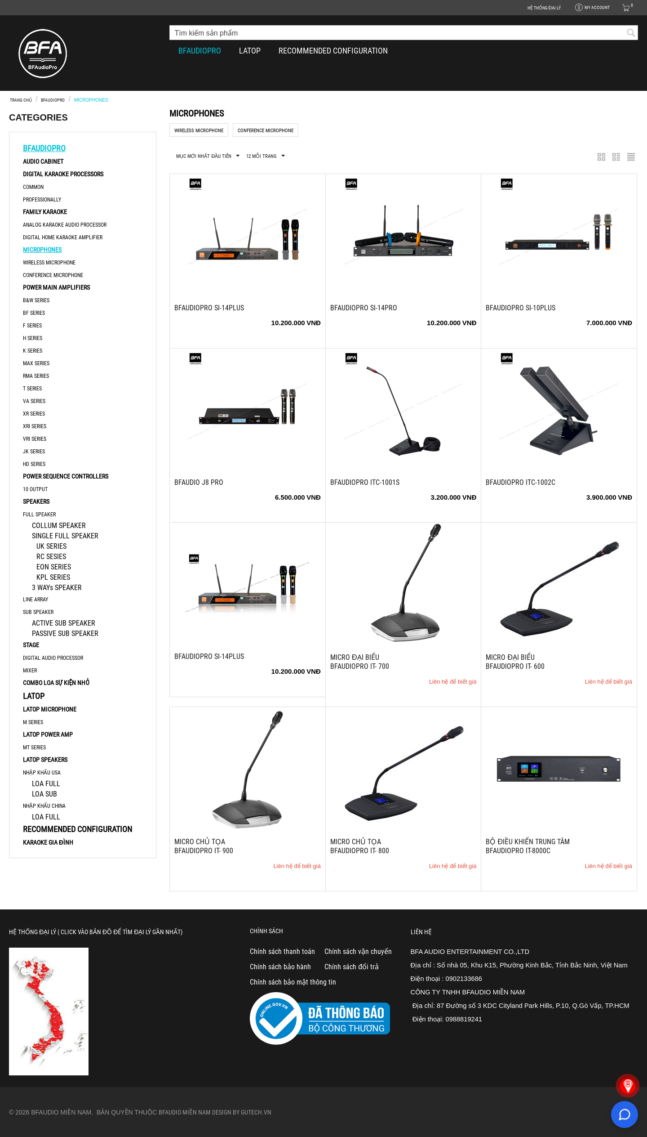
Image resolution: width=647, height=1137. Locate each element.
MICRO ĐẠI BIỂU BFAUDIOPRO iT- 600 (515, 662)
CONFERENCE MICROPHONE (53, 275)
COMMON (33, 187)
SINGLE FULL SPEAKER (65, 536)
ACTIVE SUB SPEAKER (63, 623)
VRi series (34, 439)
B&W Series (36, 300)
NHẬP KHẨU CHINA (44, 806)
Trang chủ (21, 100)
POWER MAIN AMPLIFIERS (56, 287)
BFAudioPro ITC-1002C (520, 482)
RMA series (36, 376)
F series (32, 325)
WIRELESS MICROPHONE (49, 263)
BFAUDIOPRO (199, 50)
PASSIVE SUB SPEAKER (65, 633)
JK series (34, 451)
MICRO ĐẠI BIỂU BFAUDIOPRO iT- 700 (359, 662)
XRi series (34, 426)
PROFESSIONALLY (42, 200)
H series (32, 338)
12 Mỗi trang (265, 156)
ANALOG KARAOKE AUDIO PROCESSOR (64, 225)
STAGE (31, 645)
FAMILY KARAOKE (45, 211)
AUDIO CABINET (43, 161)
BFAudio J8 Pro (198, 482)
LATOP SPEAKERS (45, 759)
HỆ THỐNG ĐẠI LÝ (544, 7)
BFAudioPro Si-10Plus (520, 308)
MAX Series (36, 363)
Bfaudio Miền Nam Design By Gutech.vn (215, 1112)
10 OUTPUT (35, 489)
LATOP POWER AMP (48, 734)
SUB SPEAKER (38, 612)
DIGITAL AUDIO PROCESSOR (53, 658)
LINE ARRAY (35, 599)
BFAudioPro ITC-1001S (364, 482)
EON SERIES (53, 567)
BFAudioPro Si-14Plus (209, 308)
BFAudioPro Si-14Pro (363, 308)
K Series (32, 351)
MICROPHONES (42, 249)
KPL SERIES (53, 577)
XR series (34, 414)
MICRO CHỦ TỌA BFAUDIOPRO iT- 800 (359, 846)
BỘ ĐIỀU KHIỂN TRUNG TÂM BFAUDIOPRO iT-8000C (528, 846)
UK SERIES (51, 546)
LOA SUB (44, 794)
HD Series (34, 464)
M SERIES (33, 722)
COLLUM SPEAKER (59, 525)
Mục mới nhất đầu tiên (207, 156)
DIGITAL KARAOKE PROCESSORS (63, 174)
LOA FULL (46, 783)
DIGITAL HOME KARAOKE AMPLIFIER (62, 237)
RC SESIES (51, 556)
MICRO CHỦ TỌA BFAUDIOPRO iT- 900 (203, 846)
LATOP (250, 50)
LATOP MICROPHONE (49, 709)
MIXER (30, 670)
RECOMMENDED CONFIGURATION (333, 50)
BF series (34, 313)
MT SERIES (34, 747)
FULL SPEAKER (39, 514)
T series (32, 388)
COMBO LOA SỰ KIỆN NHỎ (56, 682)
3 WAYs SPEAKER (57, 587)
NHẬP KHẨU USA (42, 773)
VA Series (34, 401)
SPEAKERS (36, 501)
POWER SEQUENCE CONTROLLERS (65, 476)
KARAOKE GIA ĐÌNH (48, 842)
